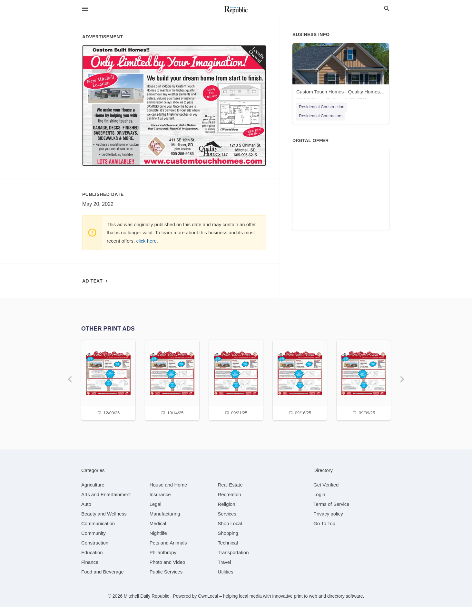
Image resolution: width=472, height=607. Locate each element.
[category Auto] (86, 504)
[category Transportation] (233, 552)
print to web (305, 596)
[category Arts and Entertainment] (106, 494)
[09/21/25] (236, 379)
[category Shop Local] (230, 523)
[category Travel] (224, 562)
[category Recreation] (229, 494)
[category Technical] (228, 542)
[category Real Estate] (230, 484)
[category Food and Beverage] (102, 571)
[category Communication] (98, 523)
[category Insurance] (160, 494)
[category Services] (227, 513)
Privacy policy (328, 513)
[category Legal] (156, 504)
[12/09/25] (108, 379)
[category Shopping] (228, 533)
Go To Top (324, 523)
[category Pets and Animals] (168, 542)
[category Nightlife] (158, 533)
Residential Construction (321, 106)
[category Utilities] (225, 571)
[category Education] (92, 552)
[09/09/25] (363, 379)
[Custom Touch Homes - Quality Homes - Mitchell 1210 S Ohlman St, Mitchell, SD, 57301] (340, 74)
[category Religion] (226, 504)
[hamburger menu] (85, 9)
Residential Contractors (320, 115)
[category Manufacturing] (165, 513)
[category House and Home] (168, 484)
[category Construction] (94, 542)
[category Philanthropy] (163, 552)
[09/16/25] (300, 379)
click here (146, 241)
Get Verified (326, 484)
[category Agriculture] (92, 484)
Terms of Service (331, 504)
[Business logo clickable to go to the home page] (236, 9)
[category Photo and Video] (167, 562)
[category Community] (93, 533)
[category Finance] (89, 562)
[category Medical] (158, 523)
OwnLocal (208, 596)
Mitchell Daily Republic (147, 596)
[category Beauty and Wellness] (104, 513)
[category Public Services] (166, 571)
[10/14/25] (172, 379)
